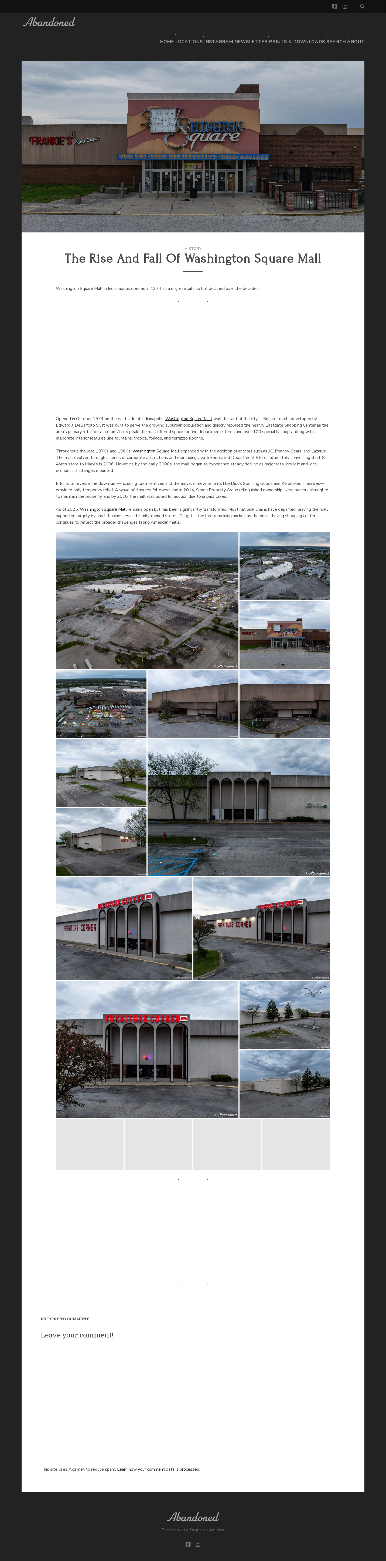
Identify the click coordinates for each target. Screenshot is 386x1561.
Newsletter (257, 22)
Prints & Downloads (299, 22)
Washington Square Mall (188, 399)
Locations (197, 22)
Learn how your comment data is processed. (158, 1449)
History (193, 229)
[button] (147, 580)
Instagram (226, 22)
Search (336, 22)
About (357, 22)
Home (173, 22)
